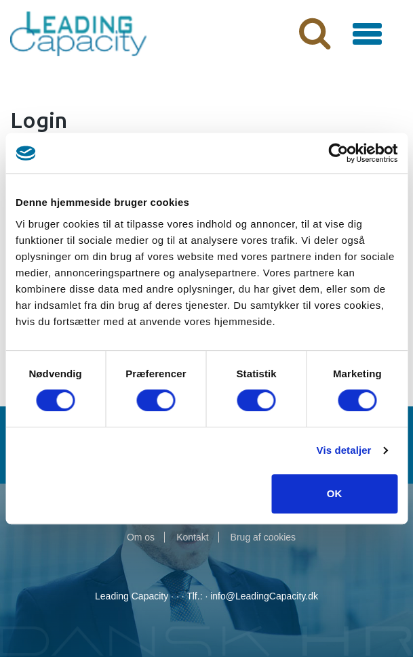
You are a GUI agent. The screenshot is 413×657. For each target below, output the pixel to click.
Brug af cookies (263, 537)
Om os (141, 537)
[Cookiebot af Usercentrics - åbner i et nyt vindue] (338, 153)
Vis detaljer (344, 450)
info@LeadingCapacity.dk (264, 596)
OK (334, 493)
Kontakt (192, 537)
